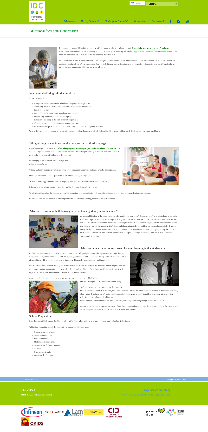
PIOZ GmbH (182, 379)
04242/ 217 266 (27, 395)
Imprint (24, 379)
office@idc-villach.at (43, 395)
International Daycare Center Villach (37, 11)
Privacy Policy (33, 379)
